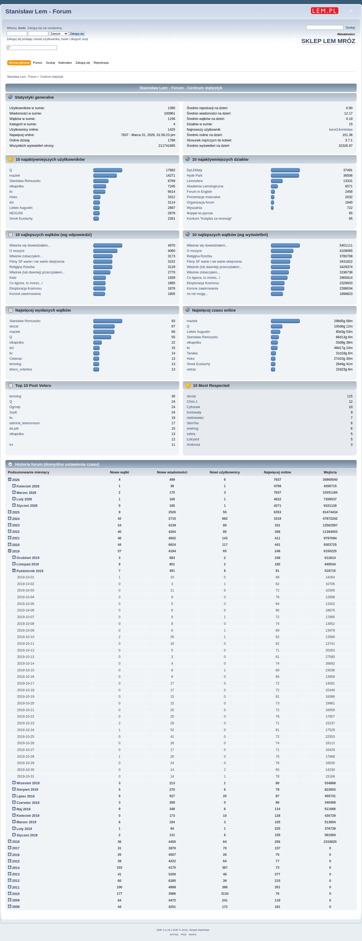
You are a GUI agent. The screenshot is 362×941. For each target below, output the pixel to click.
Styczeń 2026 (26, 506)
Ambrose (193, 445)
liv (11, 192)
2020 (16, 545)
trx (11, 445)
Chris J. (192, 402)
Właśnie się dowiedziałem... (30, 245)
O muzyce (16, 251)
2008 (16, 907)
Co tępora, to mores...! (26, 283)
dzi (11, 202)
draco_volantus (20, 369)
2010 (16, 894)
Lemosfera (195, 181)
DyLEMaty (194, 170)
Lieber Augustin (21, 208)
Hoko (13, 197)
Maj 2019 (23, 809)
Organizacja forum (200, 202)
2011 (16, 887)
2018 (16, 842)
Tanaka (192, 353)
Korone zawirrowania (25, 294)
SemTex (193, 423)
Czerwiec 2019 (27, 803)
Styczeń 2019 (26, 835)
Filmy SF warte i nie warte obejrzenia (36, 261)
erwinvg (192, 428)
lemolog (15, 364)
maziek (14, 175)
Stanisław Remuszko (25, 181)
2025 (16, 512)
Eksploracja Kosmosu (25, 288)
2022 (16, 532)
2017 (16, 848)
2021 (16, 538)
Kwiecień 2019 (27, 816)
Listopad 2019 (27, 564)
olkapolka (16, 186)
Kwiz (12, 278)
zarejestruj (55, 28)
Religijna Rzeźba (22, 267)
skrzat (13, 326)
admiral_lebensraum (24, 423)
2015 (16, 861)
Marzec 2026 (26, 493)
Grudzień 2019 (27, 558)
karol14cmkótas (341, 129)
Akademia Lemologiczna (205, 186)
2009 (16, 900)
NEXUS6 (16, 213)
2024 (16, 519)
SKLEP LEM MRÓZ (328, 41)
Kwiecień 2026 (27, 486)
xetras (191, 369)
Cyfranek (193, 407)
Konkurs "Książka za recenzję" (209, 218)
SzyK (13, 412)
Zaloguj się (34, 28)
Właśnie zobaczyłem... (26, 256)
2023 (16, 525)
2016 (16, 855)
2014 (16, 868)
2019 (16, 551)
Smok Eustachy (21, 218)
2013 (16, 874)
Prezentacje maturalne (203, 197)
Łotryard (193, 439)
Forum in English (199, 192)
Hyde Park (194, 175)
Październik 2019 (29, 571)
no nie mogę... (197, 294)
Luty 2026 (24, 499)
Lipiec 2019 (25, 796)
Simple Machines (199, 929)
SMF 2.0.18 (163, 929)
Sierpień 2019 (27, 790)
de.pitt (14, 428)
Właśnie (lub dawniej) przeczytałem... (37, 272)
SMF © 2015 (180, 929)
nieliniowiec (195, 418)
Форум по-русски (200, 213)
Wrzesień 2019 (28, 783)
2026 (16, 480)
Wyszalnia (194, 208)
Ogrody (14, 407)
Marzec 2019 (26, 822)
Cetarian (15, 359)
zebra (191, 434)
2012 (16, 881)
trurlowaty (194, 412)
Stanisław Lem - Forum (38, 11)
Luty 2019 (24, 829)
